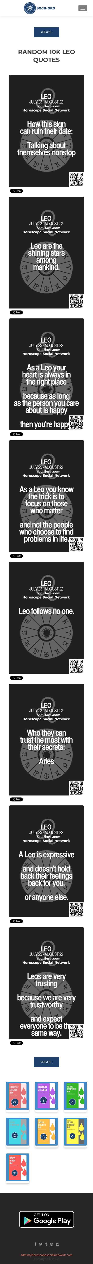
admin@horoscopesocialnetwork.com (46, 1255)
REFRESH (47, 32)
